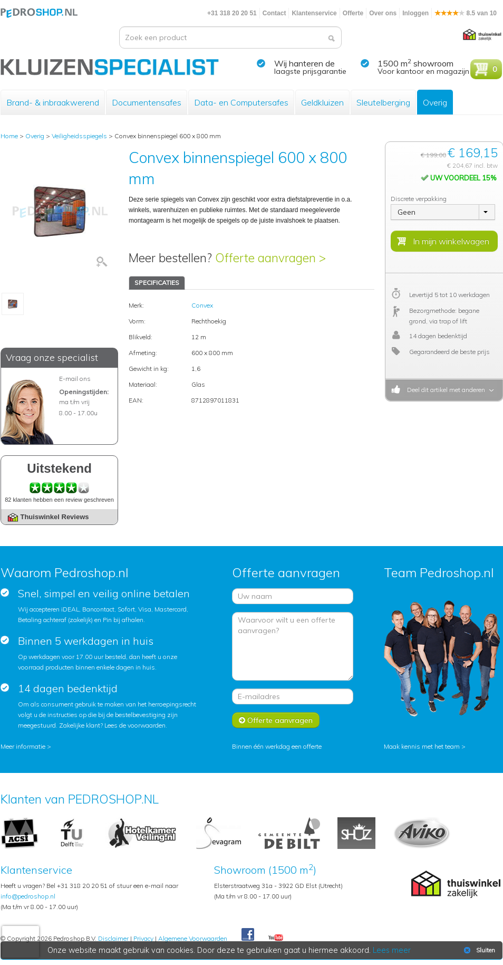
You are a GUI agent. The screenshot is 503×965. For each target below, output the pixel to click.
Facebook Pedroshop (247, 935)
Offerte (353, 13)
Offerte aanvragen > (270, 257)
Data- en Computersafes (241, 102)
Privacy (143, 938)
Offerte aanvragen (276, 720)
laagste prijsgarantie (310, 71)
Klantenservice (314, 13)
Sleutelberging (383, 102)
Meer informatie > (26, 746)
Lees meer (392, 950)
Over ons (382, 13)
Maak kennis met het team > (425, 746)
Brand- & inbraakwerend (52, 102)
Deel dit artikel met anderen (444, 390)
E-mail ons (75, 379)
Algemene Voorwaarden (192, 938)
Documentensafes (146, 102)
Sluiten (478, 950)
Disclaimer (113, 938)
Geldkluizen (322, 102)
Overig (435, 102)
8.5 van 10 (465, 13)
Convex (202, 305)
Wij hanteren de (304, 63)
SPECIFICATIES (156, 282)
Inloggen (415, 13)
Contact (274, 13)
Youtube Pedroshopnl (275, 938)
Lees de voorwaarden (135, 725)
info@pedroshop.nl (28, 896)
